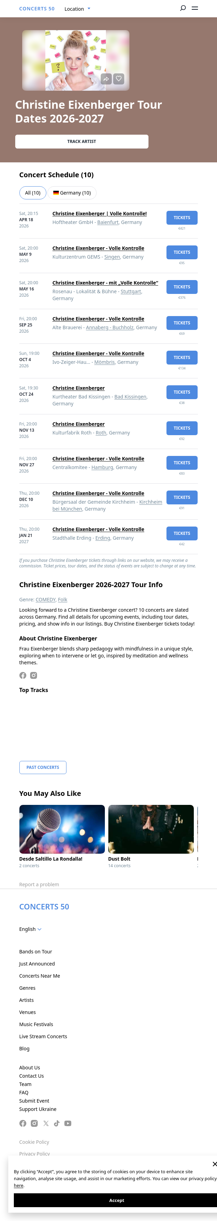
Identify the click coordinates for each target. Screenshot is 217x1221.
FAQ (24, 1092)
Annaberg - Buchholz (109, 327)
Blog (24, 1048)
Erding (103, 538)
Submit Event (34, 1100)
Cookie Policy (34, 1142)
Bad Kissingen (130, 396)
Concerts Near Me (39, 975)
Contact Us (31, 1075)
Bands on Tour (35, 951)
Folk (62, 599)
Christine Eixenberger (79, 388)
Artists (26, 1000)
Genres (27, 988)
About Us (29, 1067)
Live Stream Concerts (43, 1036)
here (18, 1185)
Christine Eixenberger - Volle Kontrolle (98, 248)
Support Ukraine (38, 1109)
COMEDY (45, 599)
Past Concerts (43, 767)
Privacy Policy (34, 1153)
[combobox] (77, 9)
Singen (112, 256)
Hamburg (102, 467)
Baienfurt (107, 222)
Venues (27, 1012)
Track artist (81, 141)
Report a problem (39, 884)
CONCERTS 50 (37, 8)
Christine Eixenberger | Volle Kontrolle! (100, 213)
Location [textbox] (74, 9)
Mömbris (104, 362)
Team (25, 1084)
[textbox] (32, 929)
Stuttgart (131, 291)
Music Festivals (36, 1024)
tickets (182, 218)
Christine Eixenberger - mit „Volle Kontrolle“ (105, 282)
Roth (101, 432)
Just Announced (37, 963)
